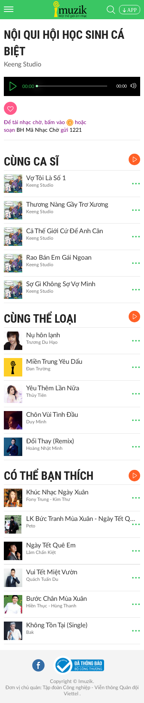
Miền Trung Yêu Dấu (54, 361)
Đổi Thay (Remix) (50, 441)
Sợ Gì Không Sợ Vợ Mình (60, 284)
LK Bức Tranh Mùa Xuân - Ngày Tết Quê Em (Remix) (82, 519)
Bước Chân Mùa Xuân (56, 598)
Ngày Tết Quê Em (51, 545)
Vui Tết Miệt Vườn (51, 572)
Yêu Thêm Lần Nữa (52, 388)
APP (129, 10)
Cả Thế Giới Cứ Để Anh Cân (64, 231)
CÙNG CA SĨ (31, 161)
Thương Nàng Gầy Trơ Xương (67, 204)
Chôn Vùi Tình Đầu (52, 414)
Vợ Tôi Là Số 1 (46, 178)
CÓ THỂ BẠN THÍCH (48, 475)
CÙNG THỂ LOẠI (40, 318)
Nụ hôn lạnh (43, 335)
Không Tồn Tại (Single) (57, 625)
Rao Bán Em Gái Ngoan (58, 257)
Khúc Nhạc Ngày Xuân (57, 492)
